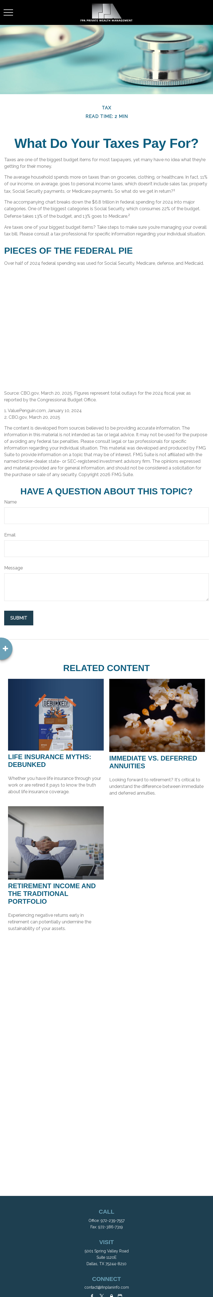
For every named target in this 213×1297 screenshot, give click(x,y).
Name (10, 502)
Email (10, 535)
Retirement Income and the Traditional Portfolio (52, 893)
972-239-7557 (113, 1220)
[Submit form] (18, 618)
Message (13, 568)
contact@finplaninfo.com (106, 1287)
